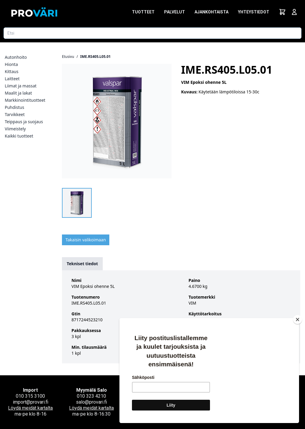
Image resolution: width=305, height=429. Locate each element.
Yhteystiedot (253, 12)
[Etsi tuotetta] (152, 33)
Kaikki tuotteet (19, 136)
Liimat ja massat (21, 86)
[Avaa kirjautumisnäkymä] (294, 12)
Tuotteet (143, 12)
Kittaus (11, 71)
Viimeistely (15, 129)
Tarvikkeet (15, 114)
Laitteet (12, 78)
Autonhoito (16, 57)
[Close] (297, 319)
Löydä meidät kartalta (30, 408)
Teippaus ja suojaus (24, 121)
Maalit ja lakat (18, 93)
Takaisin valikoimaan (86, 240)
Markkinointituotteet (25, 100)
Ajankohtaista (211, 12)
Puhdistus (14, 107)
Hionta (11, 64)
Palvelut (174, 12)
